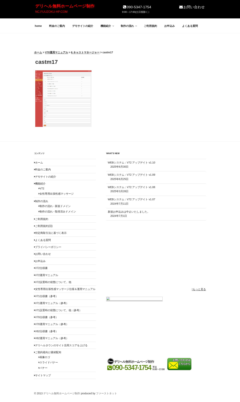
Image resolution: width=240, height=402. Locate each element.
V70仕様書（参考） (46, 317)
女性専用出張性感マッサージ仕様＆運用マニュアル (64, 289)
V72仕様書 (41, 268)
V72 (41, 188)
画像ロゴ (44, 357)
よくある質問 (190, 25)
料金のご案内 (57, 25)
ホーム (38, 162)
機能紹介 (107, 25)
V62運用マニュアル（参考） (51, 338)
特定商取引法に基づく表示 (50, 232)
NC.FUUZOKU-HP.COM (51, 11)
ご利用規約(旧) (43, 225)
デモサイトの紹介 (82, 25)
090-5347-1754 (136, 7)
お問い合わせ (192, 7)
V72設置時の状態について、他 (52, 282)
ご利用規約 (150, 25)
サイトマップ (42, 375)
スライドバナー (48, 362)
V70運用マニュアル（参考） (51, 324)
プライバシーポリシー (47, 246)
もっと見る (199, 289)
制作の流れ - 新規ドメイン (55, 206)
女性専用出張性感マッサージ (56, 193)
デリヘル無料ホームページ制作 (64, 6)
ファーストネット (106, 393)
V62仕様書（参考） (46, 331)
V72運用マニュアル (46, 275)
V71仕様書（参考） (46, 296)
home (38, 25)
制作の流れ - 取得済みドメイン (57, 211)
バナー (43, 367)
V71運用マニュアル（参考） (51, 303)
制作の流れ (129, 25)
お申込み (169, 25)
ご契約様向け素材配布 (47, 352)
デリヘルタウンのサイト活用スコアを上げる (61, 345)
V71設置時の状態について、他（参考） (58, 310)
